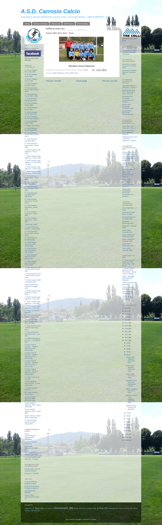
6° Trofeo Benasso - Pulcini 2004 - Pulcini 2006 (32, 145)
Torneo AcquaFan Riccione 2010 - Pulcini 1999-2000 (32, 383)
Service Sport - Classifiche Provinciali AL (32, 497)
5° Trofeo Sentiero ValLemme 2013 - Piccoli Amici (31, 244)
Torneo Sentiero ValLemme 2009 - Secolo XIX (128, 298)
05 (127, 419)
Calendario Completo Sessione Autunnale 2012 (129, 72)
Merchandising (82, 24)
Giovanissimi (61, 508)
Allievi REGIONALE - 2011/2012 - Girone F (129, 86)
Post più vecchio (109, 81)
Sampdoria (111, 508)
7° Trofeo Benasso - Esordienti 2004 (31, 84)
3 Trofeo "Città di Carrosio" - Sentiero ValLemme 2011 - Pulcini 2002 (31, 363)
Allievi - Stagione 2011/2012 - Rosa (131, 390)
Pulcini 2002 (69, 73)
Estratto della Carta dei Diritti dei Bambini (32, 470)
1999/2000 (28, 508)
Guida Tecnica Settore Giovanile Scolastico (32, 487)
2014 (126, 331)
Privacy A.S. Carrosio (32, 473)
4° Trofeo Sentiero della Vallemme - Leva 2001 (32, 307)
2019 (126, 317)
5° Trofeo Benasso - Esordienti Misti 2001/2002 (31, 194)
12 (127, 343)
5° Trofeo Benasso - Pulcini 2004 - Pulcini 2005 (32, 177)
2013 (126, 334)
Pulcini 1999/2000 (79, 508)
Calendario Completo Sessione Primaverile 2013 (129, 66)
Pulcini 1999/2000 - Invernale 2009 (128, 240)
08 (127, 355)
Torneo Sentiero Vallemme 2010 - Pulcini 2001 (33, 411)
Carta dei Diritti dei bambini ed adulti (31, 482)
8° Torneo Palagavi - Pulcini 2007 (31, 108)
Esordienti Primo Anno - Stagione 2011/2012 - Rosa (131, 399)
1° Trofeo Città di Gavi (32, 125)
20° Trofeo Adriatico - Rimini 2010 (32, 393)
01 (127, 430)
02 (127, 427)
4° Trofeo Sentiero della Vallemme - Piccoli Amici (32, 292)
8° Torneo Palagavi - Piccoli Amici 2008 (31, 113)
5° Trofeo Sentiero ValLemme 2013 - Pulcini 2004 (31, 250)
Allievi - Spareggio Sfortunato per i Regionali (128, 278)
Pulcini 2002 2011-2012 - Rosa (131, 375)
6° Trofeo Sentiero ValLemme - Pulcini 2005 (31, 207)
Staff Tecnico (68, 24)
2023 (126, 314)
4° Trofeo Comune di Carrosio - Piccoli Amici (32, 228)
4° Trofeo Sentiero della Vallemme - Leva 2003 (32, 298)
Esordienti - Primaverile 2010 (128, 222)
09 (127, 352)
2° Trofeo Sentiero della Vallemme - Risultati (32, 458)
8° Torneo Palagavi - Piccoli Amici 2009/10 (32, 117)
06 (127, 416)
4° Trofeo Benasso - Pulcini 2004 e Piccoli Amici (32, 233)
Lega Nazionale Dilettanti (30, 491)
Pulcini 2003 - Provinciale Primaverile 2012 (128, 112)
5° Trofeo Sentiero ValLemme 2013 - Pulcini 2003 (31, 256)
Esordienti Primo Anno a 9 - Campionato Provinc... (131, 383)
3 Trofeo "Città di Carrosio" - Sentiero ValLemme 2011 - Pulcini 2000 (31, 347)
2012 (126, 337)
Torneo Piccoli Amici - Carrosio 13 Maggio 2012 (32, 286)
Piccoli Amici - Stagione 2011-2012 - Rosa (131, 360)
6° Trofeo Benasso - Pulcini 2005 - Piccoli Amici (32, 134)
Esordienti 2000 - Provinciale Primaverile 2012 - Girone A (128, 99)
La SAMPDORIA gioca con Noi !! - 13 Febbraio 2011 (32, 340)
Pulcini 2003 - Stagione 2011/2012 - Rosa (131, 368)
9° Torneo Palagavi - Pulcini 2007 (31, 75)
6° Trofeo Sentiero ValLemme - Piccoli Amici (31, 201)
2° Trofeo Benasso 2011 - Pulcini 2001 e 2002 (33, 316)
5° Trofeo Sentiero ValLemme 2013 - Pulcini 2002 (31, 263)
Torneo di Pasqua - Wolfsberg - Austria (128, 288)
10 (127, 349)
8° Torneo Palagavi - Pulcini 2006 (31, 122)
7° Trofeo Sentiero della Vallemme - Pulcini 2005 (33, 157)
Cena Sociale (48, 508)
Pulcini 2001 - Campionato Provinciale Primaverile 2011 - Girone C (128, 182)
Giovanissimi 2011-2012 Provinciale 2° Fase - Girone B (128, 92)
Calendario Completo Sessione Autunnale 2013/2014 (129, 52)
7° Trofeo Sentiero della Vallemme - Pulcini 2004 (33, 168)
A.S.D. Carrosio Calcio (50, 11)
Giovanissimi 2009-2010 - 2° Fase (128, 213)
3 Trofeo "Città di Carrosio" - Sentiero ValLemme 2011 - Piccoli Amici (31, 371)
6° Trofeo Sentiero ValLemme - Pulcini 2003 (31, 220)
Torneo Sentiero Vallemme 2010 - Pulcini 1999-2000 (33, 405)
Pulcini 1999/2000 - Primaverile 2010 (128, 236)
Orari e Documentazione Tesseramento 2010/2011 (30, 436)
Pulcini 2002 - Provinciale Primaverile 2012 (128, 106)
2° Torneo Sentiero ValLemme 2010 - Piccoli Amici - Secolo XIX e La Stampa (129, 271)
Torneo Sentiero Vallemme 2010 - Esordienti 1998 (30, 398)
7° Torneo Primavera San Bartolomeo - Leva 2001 (32, 334)
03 (127, 425)
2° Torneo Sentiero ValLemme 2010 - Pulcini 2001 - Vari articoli (128, 262)
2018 (126, 320)
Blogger (93, 519)
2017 (126, 323)
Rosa (76, 73)
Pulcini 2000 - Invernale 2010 (127, 231)
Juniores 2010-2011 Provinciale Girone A (129, 153)
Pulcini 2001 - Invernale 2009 (127, 249)
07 (127, 413)
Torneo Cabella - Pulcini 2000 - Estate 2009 (33, 416)
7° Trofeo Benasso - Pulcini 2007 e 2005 (31, 95)
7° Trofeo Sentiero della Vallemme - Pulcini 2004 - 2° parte (33, 162)
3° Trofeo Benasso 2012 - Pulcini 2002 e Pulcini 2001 (33, 269)
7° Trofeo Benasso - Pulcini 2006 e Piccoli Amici (32, 89)
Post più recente (53, 81)
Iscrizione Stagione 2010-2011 (31, 443)
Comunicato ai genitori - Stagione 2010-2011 (33, 453)
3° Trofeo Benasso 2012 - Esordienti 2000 (33, 281)
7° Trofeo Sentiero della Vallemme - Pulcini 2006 (33, 172)
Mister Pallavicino (58, 73)
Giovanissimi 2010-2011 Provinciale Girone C (128, 164)
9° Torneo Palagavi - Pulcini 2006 (31, 80)
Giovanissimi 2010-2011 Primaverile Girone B (128, 158)
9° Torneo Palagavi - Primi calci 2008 (31, 71)
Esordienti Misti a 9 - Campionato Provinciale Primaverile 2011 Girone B (129, 172)
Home (27, 24)
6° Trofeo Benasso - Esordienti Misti (31, 140)
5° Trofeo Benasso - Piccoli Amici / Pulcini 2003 (32, 188)
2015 (126, 328)
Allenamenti (55, 24)
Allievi (37, 508)
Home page (81, 81)
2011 (126, 340)
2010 (126, 434)
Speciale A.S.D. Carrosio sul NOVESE (131, 407)
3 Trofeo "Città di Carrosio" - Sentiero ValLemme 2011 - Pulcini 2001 (31, 355)
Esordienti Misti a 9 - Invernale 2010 (129, 218)
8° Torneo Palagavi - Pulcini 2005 (31, 104)
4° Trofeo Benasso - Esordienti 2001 (31, 238)
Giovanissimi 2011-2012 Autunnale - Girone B (128, 132)
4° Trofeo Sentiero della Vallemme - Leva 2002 (32, 302)
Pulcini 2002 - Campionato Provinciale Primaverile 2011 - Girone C (128, 192)
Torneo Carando (124, 508)
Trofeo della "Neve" (31, 224)
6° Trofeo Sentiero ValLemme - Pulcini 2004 (31, 213)
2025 (126, 311)
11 (127, 346)
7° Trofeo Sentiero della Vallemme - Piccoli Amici (32, 151)
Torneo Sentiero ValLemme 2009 (127, 292)
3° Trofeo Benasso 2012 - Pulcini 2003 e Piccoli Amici (33, 275)
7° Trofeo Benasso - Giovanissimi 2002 (31, 99)
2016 (126, 326)
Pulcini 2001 (92, 508)
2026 (126, 308)
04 (127, 422)
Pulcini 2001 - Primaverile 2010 (128, 244)
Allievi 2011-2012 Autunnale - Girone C (129, 127)
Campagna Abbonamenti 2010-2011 (31, 448)
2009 (126, 437)
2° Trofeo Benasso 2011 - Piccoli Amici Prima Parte (33, 327)
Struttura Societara (40, 24)
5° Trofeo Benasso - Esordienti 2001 (31, 183)
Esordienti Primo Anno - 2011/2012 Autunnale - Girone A (129, 138)
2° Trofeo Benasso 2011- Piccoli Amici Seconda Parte (31, 321)
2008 (126, 440)
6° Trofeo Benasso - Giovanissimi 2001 (31, 129)
